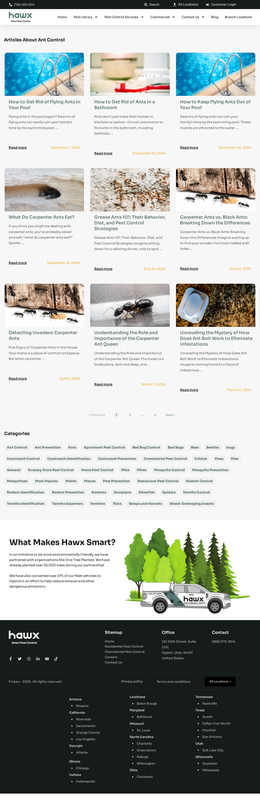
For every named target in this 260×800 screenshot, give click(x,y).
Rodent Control (199, 487)
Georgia (75, 752)
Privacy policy (132, 688)
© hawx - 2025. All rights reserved (35, 688)
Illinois (74, 768)
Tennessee (204, 703)
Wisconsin (204, 763)
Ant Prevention (48, 454)
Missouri (137, 730)
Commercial (163, 17)
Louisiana (137, 703)
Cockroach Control (23, 465)
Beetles (212, 454)
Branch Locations (238, 17)
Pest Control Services (124, 17)
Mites (142, 476)
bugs (230, 454)
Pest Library (86, 17)
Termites (97, 510)
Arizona (75, 706)
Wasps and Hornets (145, 510)
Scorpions (122, 499)
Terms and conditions (174, 688)
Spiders (169, 499)
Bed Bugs (176, 454)
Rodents (99, 499)
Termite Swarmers (67, 510)
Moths (70, 487)
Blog (214, 17)
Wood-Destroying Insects (192, 510)
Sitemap (113, 638)
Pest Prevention (116, 487)
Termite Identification (26, 510)
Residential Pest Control (124, 653)
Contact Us (193, 17)
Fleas (219, 465)
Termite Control (196, 499)
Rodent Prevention (68, 499)
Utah (199, 750)
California (77, 719)
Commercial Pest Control (165, 465)
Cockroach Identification (69, 465)
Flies (234, 465)
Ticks (117, 510)
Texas (200, 717)
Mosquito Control (169, 476)
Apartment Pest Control (104, 454)
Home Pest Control (97, 476)
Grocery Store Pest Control (51, 476)
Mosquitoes (17, 487)
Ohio (134, 777)
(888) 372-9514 (223, 648)
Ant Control (17, 454)
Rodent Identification (25, 499)
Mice (125, 476)
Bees (195, 454)
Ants (72, 454)
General (13, 476)
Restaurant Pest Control (158, 487)
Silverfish (147, 499)
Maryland (137, 717)
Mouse (90, 487)
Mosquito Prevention (210, 476)
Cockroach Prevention (117, 465)
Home (62, 17)
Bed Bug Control (146, 454)
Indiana (75, 781)
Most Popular (46, 487)
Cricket (200, 465)
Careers (111, 663)
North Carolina (141, 743)
